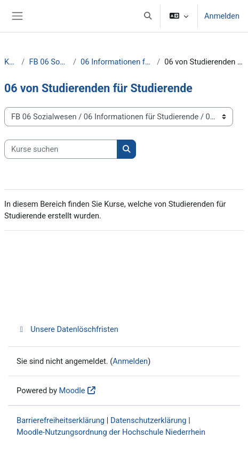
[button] (147, 16)
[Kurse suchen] (60, 149)
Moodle (72, 390)
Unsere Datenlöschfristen (67, 329)
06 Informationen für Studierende (117, 62)
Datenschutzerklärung (148, 420)
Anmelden (221, 16)
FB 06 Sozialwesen (49, 62)
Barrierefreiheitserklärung (61, 420)
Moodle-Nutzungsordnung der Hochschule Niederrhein (111, 432)
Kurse (10, 62)
